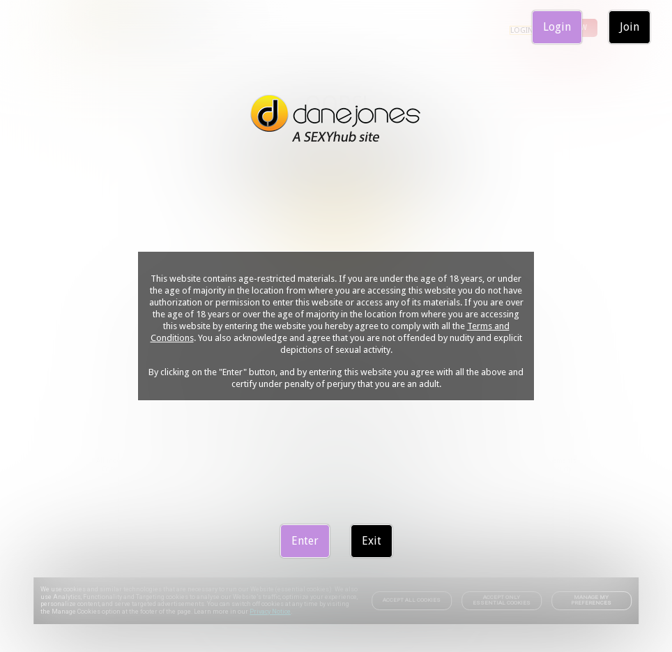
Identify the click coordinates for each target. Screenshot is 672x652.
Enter (305, 540)
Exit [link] (371, 540)
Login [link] (557, 26)
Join (629, 26)
